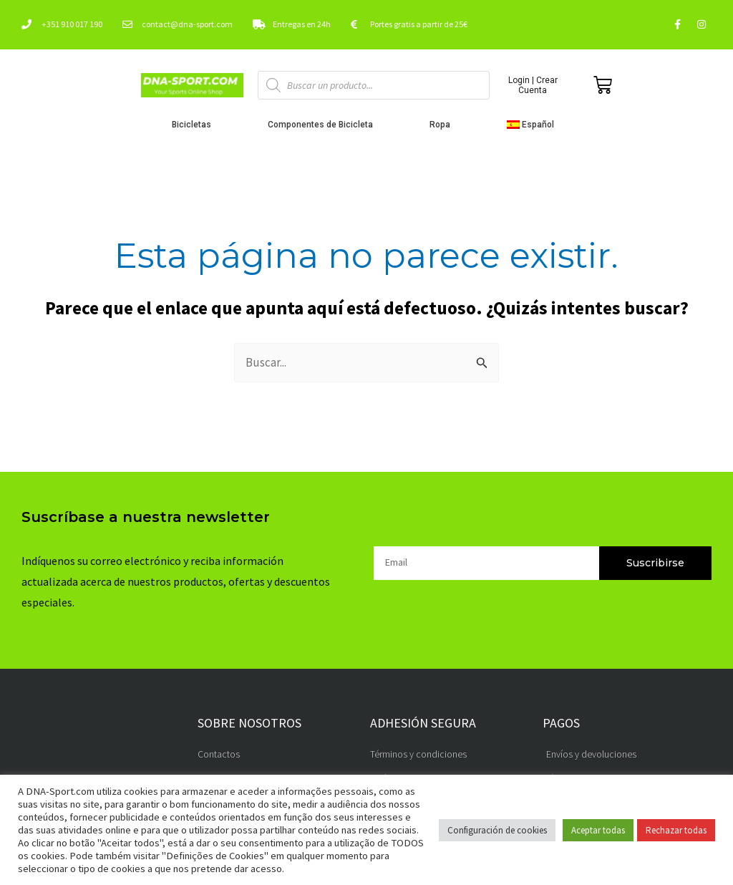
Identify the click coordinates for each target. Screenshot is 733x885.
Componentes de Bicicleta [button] (324, 124)
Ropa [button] (443, 124)
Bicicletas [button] (195, 124)
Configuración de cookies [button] (497, 830)
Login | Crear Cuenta (533, 85)
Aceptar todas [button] (598, 830)
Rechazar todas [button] (676, 830)
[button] (534, 124)
